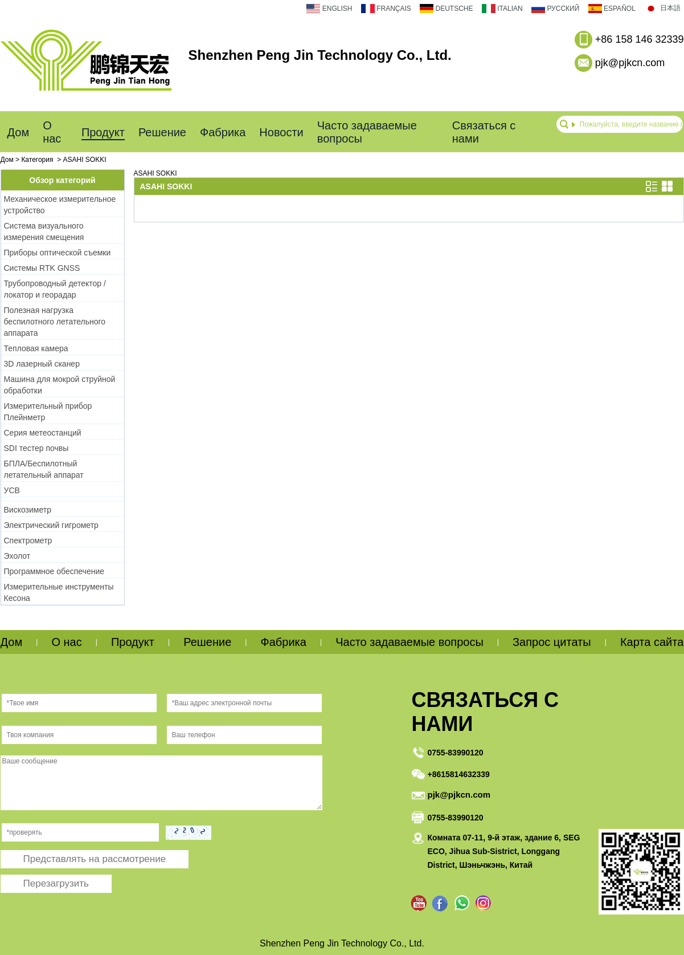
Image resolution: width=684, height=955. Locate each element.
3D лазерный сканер (42, 363)
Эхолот (17, 555)
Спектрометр (28, 540)
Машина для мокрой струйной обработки (60, 385)
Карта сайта (651, 642)
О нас (52, 132)
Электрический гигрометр (51, 525)
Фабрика (222, 132)
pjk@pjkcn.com (630, 62)
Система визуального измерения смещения (44, 231)
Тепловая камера (36, 348)
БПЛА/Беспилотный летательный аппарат (44, 469)
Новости (281, 132)
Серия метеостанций (42, 432)
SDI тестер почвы (36, 448)
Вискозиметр (27, 509)
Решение (162, 132)
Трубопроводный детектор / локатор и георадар (55, 289)
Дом (18, 132)
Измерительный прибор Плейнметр (48, 411)
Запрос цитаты (552, 642)
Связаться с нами (484, 132)
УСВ (12, 490)
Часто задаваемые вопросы (367, 132)
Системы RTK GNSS (42, 268)
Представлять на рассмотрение (94, 859)
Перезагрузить (56, 883)
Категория (37, 160)
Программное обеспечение (54, 571)
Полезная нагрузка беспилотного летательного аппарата (55, 322)
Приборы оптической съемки (57, 252)
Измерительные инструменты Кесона (59, 592)
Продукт (103, 132)
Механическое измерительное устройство (60, 204)
